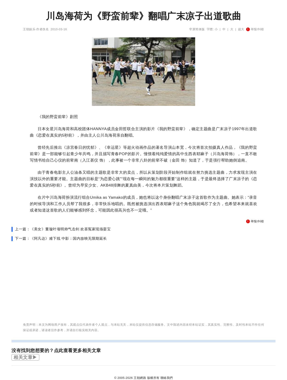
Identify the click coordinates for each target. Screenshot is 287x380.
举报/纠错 (255, 29)
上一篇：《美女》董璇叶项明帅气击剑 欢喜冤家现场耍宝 (63, 229)
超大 (241, 29)
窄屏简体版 (197, 29)
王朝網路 (140, 378)
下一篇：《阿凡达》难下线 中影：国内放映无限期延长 (61, 238)
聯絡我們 (166, 378)
